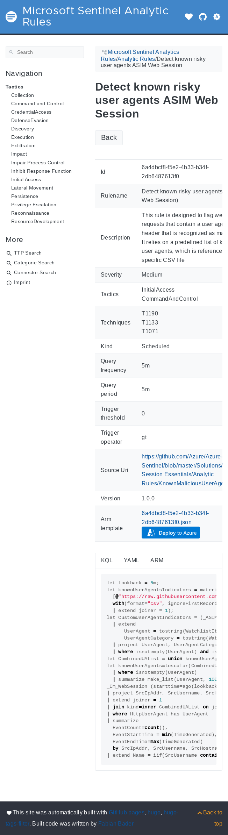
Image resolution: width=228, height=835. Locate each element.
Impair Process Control (37, 162)
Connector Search (35, 272)
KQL (107, 560)
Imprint (22, 282)
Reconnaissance (30, 213)
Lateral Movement (32, 188)
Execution (22, 137)
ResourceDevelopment (37, 221)
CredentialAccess (31, 112)
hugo (154, 812)
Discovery (22, 128)
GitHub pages (126, 812)
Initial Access (26, 179)
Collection (22, 95)
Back (109, 137)
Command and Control (37, 103)
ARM (156, 560)
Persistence (24, 196)
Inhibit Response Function (41, 171)
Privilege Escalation (34, 204)
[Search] (45, 52)
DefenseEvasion (30, 120)
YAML (131, 560)
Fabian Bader (116, 824)
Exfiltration (23, 145)
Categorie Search (34, 262)
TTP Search (28, 253)
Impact (19, 154)
